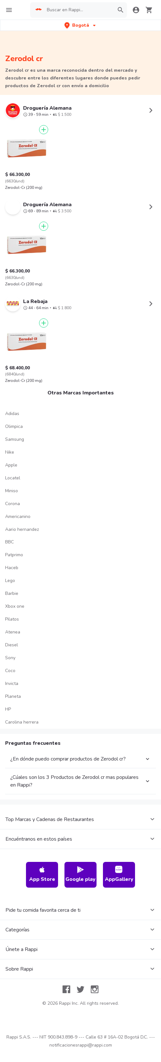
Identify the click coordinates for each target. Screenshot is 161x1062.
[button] (80, 25)
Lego (10, 580)
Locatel (12, 478)
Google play (80, 874)
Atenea (12, 632)
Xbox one (14, 606)
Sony (10, 658)
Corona (12, 504)
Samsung (14, 439)
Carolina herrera (21, 722)
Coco (10, 671)
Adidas (12, 414)
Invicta (11, 683)
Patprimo (14, 555)
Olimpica (14, 426)
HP (8, 709)
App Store (42, 874)
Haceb (11, 568)
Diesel (11, 645)
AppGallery (119, 874)
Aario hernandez (22, 529)
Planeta (13, 696)
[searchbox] (78, 10)
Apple (11, 465)
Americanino (17, 516)
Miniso (11, 491)
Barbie (11, 593)
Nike (9, 452)
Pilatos (12, 619)
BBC (9, 542)
